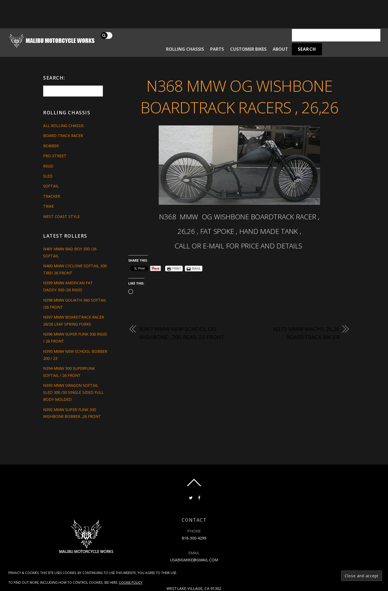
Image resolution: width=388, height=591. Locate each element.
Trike (48, 206)
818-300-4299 (194, 538)
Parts (217, 49)
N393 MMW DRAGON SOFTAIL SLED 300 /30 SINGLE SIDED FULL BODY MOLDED (73, 392)
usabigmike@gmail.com (194, 559)
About (280, 49)
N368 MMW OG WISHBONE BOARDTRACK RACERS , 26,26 (239, 96)
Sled (48, 176)
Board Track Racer (63, 135)
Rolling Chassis (185, 49)
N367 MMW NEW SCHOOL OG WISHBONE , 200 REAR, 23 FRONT (181, 333)
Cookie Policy (131, 582)
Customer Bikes (248, 49)
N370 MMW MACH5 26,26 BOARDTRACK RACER (306, 333)
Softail (51, 186)
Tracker (51, 196)
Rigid (48, 166)
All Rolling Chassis (63, 125)
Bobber (51, 145)
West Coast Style (61, 216)
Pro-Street (55, 155)
